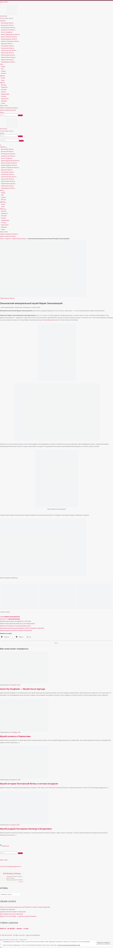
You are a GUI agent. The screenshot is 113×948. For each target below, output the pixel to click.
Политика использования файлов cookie (69, 945)
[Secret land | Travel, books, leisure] (12, 6)
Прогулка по (10, 619)
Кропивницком (49, 320)
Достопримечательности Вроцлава (11, 914)
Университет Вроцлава (7, 909)
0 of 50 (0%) (19, 879)
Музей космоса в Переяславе (15, 736)
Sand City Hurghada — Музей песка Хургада (22, 689)
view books (20, 881)
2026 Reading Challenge (12, 874)
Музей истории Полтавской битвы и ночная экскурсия (29, 783)
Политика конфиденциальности (10, 866)
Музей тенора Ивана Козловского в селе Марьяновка (17, 623)
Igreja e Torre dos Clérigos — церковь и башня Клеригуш (18, 916)
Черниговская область (19, 238)
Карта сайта (4, 860)
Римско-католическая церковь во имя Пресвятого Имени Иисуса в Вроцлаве (25, 907)
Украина (8, 238)
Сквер (10, 617)
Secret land (8, 935)
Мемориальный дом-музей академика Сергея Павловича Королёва (22, 628)
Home (2, 238)
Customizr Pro (13, 940)
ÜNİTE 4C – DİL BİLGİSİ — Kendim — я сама (14, 928)
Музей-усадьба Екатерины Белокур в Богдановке (16, 630)
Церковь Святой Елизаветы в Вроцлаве (13, 912)
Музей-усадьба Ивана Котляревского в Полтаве (15, 621)
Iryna (2, 307)
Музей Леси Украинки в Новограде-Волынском (15, 626)
